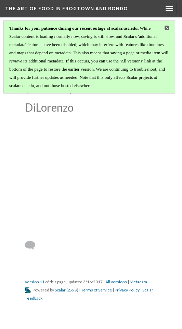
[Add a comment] (33, 245)
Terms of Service (96, 289)
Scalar (60, 289)
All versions (116, 281)
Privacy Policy (127, 289)
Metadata (138, 281)
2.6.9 (72, 289)
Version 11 (34, 281)
